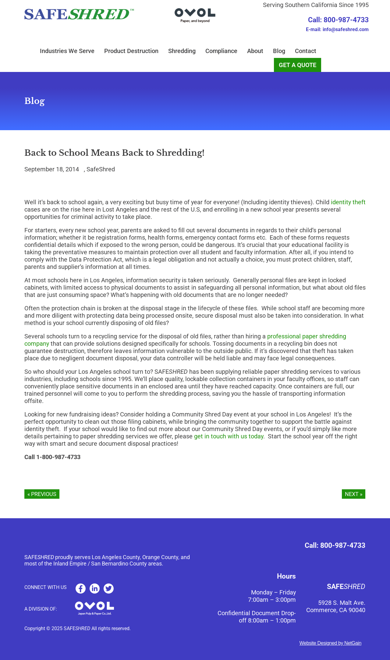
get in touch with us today (228, 436)
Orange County (160, 557)
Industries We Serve (67, 51)
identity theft (348, 202)
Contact (305, 51)
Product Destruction (131, 51)
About (255, 51)
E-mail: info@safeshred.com (337, 29)
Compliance (221, 51)
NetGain (352, 643)
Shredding (182, 51)
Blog (279, 51)
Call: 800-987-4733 (338, 20)
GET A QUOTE (297, 65)
